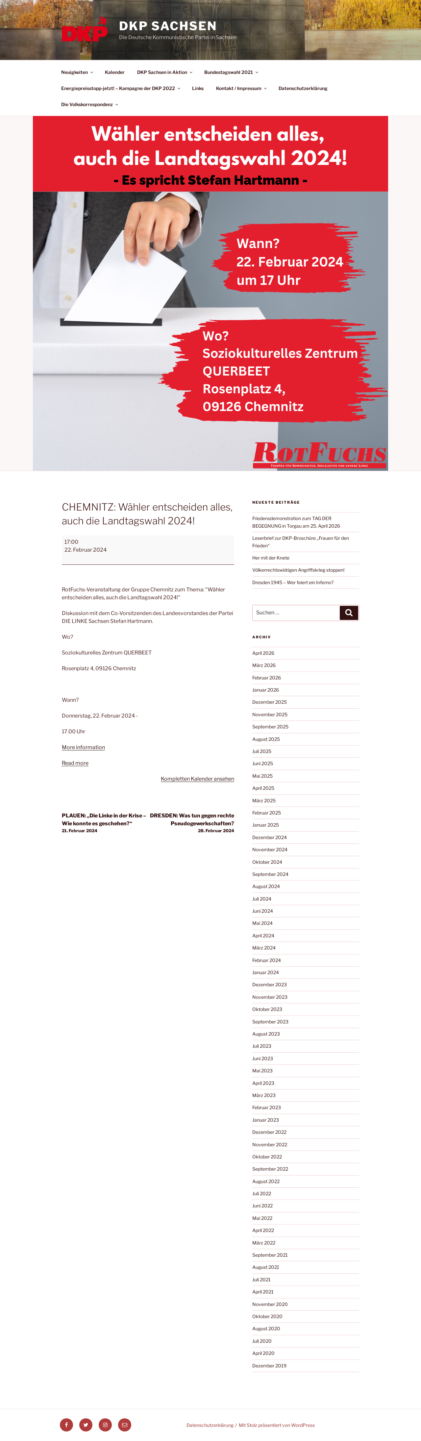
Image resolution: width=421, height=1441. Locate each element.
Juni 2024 (262, 911)
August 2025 (266, 739)
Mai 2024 (262, 923)
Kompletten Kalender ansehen (197, 779)
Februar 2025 (266, 812)
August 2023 (266, 1034)
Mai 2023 (262, 1070)
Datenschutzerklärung (303, 88)
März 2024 (264, 947)
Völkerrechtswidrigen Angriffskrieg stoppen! (298, 570)
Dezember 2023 (269, 984)
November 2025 (269, 714)
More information (83, 747)
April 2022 (263, 1230)
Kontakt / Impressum (242, 88)
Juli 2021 (261, 1279)
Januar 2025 (265, 825)
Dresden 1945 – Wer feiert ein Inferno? (293, 582)
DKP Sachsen (168, 26)
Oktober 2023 (267, 1009)
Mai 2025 (262, 776)
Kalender (115, 72)
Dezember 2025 (269, 702)
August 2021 (265, 1267)
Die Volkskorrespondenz (90, 104)
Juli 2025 (261, 751)
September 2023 (270, 1021)
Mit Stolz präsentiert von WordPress (277, 1425)
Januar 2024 (265, 972)
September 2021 (270, 1255)
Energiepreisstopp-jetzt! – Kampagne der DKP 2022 (121, 88)
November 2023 (269, 997)
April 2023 (263, 1083)
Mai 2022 (262, 1218)
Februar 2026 (266, 677)
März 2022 (263, 1243)
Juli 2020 (262, 1341)
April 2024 (263, 935)
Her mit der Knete (270, 557)
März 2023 (264, 1095)
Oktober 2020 (267, 1316)
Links (198, 88)
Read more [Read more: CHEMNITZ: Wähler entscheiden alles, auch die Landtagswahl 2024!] (75, 763)
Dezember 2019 (269, 1365)
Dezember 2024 (269, 837)
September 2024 (270, 874)
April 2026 (263, 653)
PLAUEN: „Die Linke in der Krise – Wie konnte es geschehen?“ (105, 823)
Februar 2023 (266, 1107)
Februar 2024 (266, 960)
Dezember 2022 (269, 1132)
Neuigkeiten (77, 72)
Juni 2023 (262, 1058)
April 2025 (263, 788)
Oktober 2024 (267, 862)
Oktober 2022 (267, 1156)
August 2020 (266, 1328)
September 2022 (270, 1169)
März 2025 (264, 800)
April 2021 (263, 1291)
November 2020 (270, 1304)
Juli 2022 (261, 1193)
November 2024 (269, 849)
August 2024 (266, 886)
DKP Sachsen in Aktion (165, 72)
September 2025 (270, 726)
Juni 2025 (262, 763)
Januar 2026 (265, 690)
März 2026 (264, 665)
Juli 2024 (261, 899)
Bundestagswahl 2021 (231, 72)
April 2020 (263, 1353)
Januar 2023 (265, 1120)
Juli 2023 (261, 1046)
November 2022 (269, 1144)
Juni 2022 (262, 1205)
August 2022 (266, 1181)
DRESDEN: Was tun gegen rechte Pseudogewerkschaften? (191, 823)
